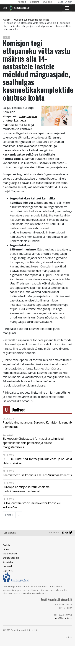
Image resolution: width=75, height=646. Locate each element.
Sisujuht (34, 1)
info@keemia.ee (63, 618)
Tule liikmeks (10, 532)
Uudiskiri (48, 1)
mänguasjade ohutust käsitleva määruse (20, 120)
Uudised (18, 409)
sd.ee (69, 637)
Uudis (6, 37)
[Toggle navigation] (67, 8)
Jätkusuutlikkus (11, 557)
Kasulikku (8, 562)
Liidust (6, 549)
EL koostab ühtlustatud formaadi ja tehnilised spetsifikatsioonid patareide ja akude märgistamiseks (33, 443)
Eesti (60, 1)
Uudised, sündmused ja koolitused (31, 19)
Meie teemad (10, 553)
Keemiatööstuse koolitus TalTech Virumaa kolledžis (37, 475)
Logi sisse (8, 570)
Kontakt (22, 1)
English (68, 1)
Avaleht (6, 19)
